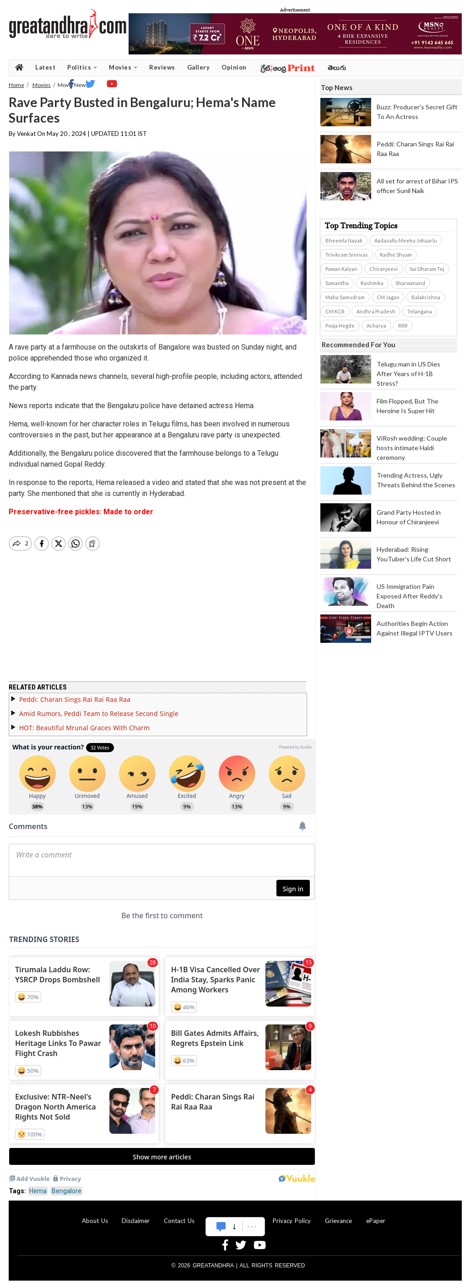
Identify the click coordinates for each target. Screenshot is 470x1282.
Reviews (162, 67)
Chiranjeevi (383, 269)
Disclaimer (136, 1215)
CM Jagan (388, 297)
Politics (82, 67)
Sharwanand (410, 283)
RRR (403, 326)
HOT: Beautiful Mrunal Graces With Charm (84, 722)
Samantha (337, 283)
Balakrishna (425, 297)
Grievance (338, 1215)
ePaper (375, 1215)
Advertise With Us (234, 1215)
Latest (45, 67)
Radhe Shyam (396, 255)
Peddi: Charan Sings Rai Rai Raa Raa (74, 693)
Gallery (198, 67)
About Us (95, 1215)
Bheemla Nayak (343, 240)
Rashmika (372, 283)
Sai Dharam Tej (427, 269)
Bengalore (66, 1185)
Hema (38, 1185)
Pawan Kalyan (341, 269)
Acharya (376, 326)
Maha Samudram (345, 297)
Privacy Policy (292, 1215)
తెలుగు (337, 67)
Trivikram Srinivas (346, 255)
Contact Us (179, 1215)
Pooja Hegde (340, 326)
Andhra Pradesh (376, 311)
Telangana (419, 311)
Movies (123, 67)
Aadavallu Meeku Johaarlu (405, 240)
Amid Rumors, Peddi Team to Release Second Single (98, 708)
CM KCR (335, 311)
